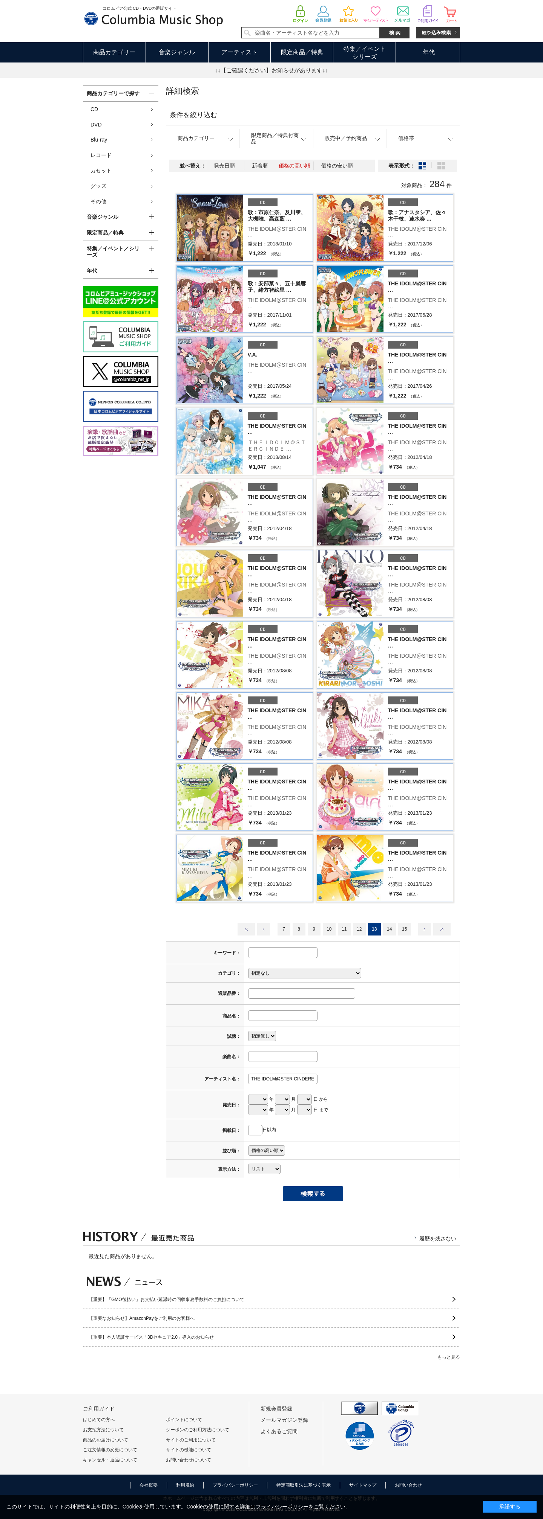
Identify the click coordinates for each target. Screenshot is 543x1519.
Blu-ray (98, 140)
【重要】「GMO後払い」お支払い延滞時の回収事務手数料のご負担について (166, 1299)
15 (404, 929)
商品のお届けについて (105, 1440)
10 (329, 929)
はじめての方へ (99, 1419)
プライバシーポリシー (235, 1485)
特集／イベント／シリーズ (113, 251)
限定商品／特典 (302, 52)
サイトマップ (362, 1485)
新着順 (260, 166)
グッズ (98, 186)
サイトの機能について (188, 1449)
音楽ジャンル (177, 52)
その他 (98, 201)
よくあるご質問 (279, 1431)
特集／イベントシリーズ (365, 53)
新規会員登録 (276, 1409)
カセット (101, 171)
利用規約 (185, 1485)
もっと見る (448, 1357)
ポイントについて (184, 1419)
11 (344, 929)
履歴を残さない (437, 1239)
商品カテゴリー (114, 52)
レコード (101, 155)
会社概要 (149, 1485)
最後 (442, 929)
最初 (246, 929)
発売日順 (224, 166)
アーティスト (239, 52)
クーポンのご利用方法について (197, 1429)
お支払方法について (103, 1429)
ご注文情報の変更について (110, 1449)
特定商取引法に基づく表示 (303, 1485)
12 (359, 929)
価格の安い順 (337, 166)
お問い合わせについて (188, 1460)
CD (94, 109)
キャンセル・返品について (110, 1460)
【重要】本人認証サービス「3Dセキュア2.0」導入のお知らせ (151, 1337)
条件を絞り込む (193, 115)
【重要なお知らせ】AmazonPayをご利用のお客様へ (142, 1318)
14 (389, 929)
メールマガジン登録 (284, 1420)
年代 (429, 52)
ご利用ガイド (99, 1409)
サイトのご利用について (191, 1440)
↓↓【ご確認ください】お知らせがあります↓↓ (271, 70)
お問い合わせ (408, 1485)
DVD (96, 125)
